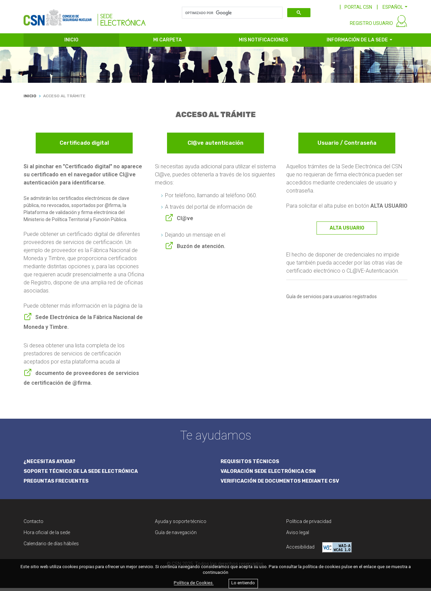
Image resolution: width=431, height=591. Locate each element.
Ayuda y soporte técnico (180, 524)
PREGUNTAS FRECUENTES (57, 484)
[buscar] (231, 13)
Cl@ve (185, 220)
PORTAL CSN (358, 7)
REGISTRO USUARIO (371, 26)
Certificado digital (84, 145)
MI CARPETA (167, 43)
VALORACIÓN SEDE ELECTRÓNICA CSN (270, 474)
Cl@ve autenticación (215, 145)
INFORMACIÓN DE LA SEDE (357, 43)
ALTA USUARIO (347, 230)
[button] (395, 7)
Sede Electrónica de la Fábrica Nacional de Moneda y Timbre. (83, 324)
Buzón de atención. (201, 248)
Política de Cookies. (193, 583)
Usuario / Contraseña (347, 145)
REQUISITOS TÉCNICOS (250, 464)
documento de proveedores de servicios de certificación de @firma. (81, 380)
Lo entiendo (243, 583)
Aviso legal (297, 535)
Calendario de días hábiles (51, 546)
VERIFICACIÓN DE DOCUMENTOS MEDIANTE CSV (282, 484)
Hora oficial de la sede (47, 535)
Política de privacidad (308, 524)
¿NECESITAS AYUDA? (51, 464)
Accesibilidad (319, 550)
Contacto (33, 524)
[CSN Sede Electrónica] (85, 16)
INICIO (71, 43)
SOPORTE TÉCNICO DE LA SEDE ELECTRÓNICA (82, 474)
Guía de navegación (176, 535)
